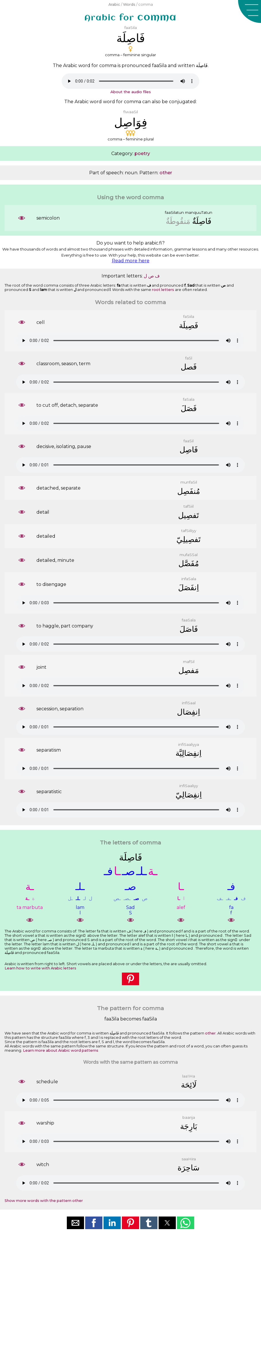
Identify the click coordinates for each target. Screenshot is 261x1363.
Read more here (130, 260)
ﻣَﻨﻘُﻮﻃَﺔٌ (178, 221)
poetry (142, 153)
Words (129, 4)
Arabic (114, 4)
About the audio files (130, 91)
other (165, 172)
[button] (249, 11)
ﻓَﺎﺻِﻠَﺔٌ (201, 221)
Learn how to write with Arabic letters (40, 968)
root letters (163, 290)
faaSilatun (174, 212)
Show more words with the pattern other (44, 1200)
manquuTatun (198, 212)
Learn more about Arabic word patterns (60, 1050)
